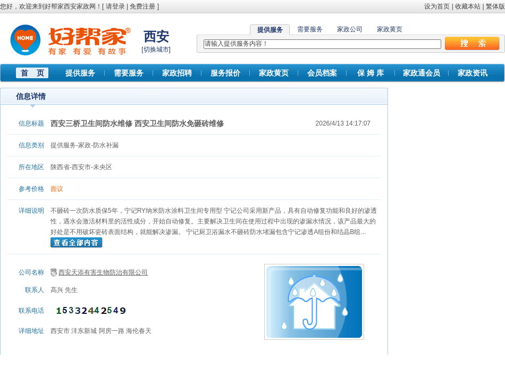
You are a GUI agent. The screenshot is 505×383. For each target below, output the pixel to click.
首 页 (32, 73)
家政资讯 (472, 73)
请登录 (115, 6)
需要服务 (310, 29)
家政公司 (350, 29)
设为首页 (437, 6)
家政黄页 (389, 29)
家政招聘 (177, 73)
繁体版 (495, 6)
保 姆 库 (370, 73)
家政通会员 (421, 73)
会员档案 (322, 73)
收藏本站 (468, 6)
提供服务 (80, 73)
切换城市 (156, 49)
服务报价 (225, 73)
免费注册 (142, 6)
